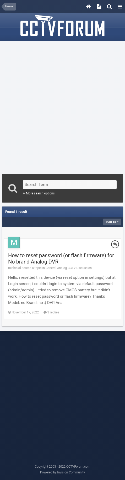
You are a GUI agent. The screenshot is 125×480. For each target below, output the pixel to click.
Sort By (112, 221)
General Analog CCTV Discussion (69, 268)
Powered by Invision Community (62, 472)
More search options (39, 193)
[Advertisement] (62, 105)
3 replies (51, 312)
